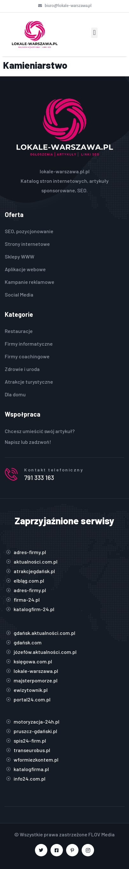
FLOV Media (101, 834)
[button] (94, 33)
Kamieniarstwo (35, 65)
